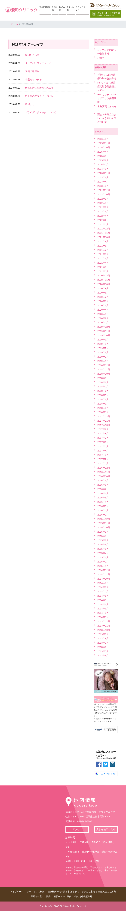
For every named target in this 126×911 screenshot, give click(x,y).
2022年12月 (103, 190)
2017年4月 (103, 450)
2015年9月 (103, 531)
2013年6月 (103, 647)
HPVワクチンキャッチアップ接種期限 (107, 98)
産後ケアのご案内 (62, 896)
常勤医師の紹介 (45, 8)
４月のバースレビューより (39, 63)
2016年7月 (103, 489)
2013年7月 (103, 642)
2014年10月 (103, 578)
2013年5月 (103, 651)
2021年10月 (103, 237)
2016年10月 (103, 476)
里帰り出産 (70, 8)
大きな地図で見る (105, 829)
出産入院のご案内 (107, 891)
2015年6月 (103, 544)
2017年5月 (103, 446)
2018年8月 (103, 382)
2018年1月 (103, 412)
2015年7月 (103, 540)
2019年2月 (103, 356)
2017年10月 (103, 425)
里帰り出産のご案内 (41, 896)
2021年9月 (103, 241)
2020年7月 (103, 297)
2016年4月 (103, 501)
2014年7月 (103, 591)
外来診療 (55, 8)
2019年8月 (103, 344)
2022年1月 (103, 224)
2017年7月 (103, 437)
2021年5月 (103, 258)
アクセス (77, 829)
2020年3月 (103, 314)
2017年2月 (103, 459)
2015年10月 (103, 527)
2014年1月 (103, 617)
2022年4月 (103, 215)
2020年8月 (103, 292)
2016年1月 (103, 514)
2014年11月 (103, 574)
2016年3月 (103, 506)
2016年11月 (103, 472)
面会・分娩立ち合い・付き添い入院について (106, 118)
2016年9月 (103, 480)
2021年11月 (103, 233)
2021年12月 (103, 228)
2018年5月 (103, 395)
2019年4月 (103, 352)
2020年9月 (103, 288)
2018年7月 (103, 386)
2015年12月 (103, 519)
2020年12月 (103, 275)
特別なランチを (33, 79)
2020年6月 (103, 301)
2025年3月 (103, 156)
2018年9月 (103, 378)
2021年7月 (103, 250)
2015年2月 (103, 561)
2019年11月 (103, 331)
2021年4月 (103, 262)
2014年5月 (103, 600)
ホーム (14, 24)
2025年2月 (103, 160)
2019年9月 (103, 339)
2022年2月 (103, 220)
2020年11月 (103, 279)
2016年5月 (103, 497)
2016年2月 (103, 510)
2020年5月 (103, 305)
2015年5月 (103, 548)
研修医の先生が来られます (39, 87)
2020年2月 (103, 318)
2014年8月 (103, 587)
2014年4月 (103, 604)
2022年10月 (103, 194)
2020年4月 (103, 309)
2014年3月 (103, 608)
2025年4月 (103, 151)
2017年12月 (103, 416)
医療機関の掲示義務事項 (60, 891)
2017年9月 (103, 429)
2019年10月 (103, 335)
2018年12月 (103, 365)
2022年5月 (103, 211)
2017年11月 (103, 420)
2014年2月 (103, 612)
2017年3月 (103, 455)
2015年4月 (103, 553)
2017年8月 (103, 433)
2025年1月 (103, 164)
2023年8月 (103, 177)
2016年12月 (103, 467)
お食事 (100, 57)
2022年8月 (103, 203)
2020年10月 (103, 284)
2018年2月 (103, 408)
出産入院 (62, 8)
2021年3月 (103, 267)
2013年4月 (103, 655)
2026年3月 (103, 139)
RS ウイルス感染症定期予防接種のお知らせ (106, 86)
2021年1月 (103, 271)
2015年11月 (103, 523)
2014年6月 (103, 595)
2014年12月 (103, 570)
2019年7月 (103, 348)
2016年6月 (103, 493)
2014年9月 (103, 583)
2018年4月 (103, 399)
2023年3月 (103, 186)
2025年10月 (103, 147)
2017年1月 (103, 463)
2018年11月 (103, 369)
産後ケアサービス (81, 8)
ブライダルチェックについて (40, 112)
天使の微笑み (32, 71)
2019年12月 (103, 326)
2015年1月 (103, 566)
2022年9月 (103, 198)
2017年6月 (103, 442)
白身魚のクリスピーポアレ (39, 96)
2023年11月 (103, 173)
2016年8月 (103, 484)
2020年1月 (103, 322)
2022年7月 (103, 207)
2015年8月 (103, 536)
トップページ (17, 891)
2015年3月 (103, 557)
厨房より (30, 104)
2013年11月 (103, 625)
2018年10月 (103, 373)
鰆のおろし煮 (32, 54)
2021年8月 (103, 245)
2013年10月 (103, 630)
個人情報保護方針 (83, 896)
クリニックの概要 (35, 891)
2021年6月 (103, 254)
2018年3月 (103, 403)
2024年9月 (103, 168)
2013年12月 (103, 621)
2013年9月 (103, 634)
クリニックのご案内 (85, 891)
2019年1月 (103, 361)
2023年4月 (103, 181)
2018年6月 (103, 390)
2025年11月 (103, 143)
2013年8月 (103, 638)
